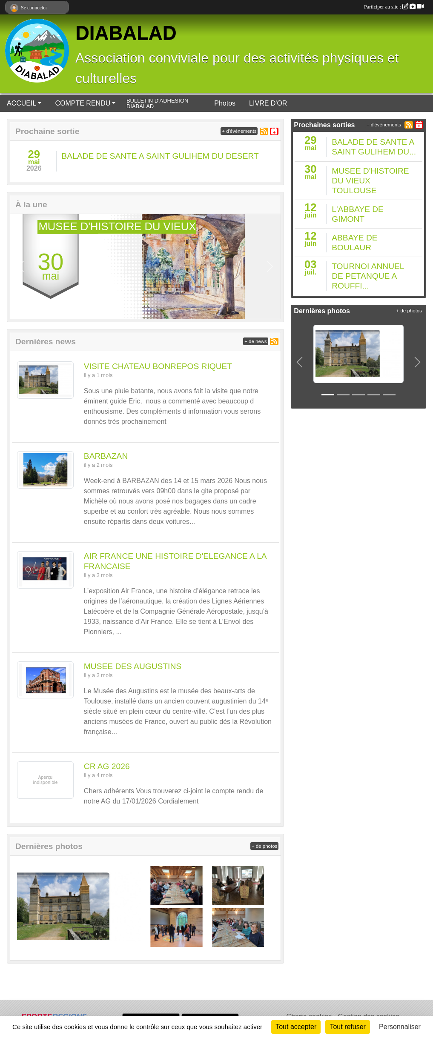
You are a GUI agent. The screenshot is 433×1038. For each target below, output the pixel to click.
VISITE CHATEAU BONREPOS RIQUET (158, 366)
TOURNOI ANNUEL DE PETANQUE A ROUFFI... (368, 276)
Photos (224, 103)
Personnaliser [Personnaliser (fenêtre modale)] (400, 1026)
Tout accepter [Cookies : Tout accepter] (295, 1026)
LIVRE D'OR (268, 103)
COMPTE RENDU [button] (82, 103)
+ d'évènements (239, 131)
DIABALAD (126, 33)
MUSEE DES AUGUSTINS (132, 666)
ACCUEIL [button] (21, 103)
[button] (21, 266)
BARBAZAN (106, 456)
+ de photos (264, 846)
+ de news (255, 341)
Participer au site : (394, 7)
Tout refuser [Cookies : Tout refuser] (347, 1026)
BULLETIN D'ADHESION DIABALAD (157, 103)
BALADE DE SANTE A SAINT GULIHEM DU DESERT (160, 156)
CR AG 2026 (107, 766)
